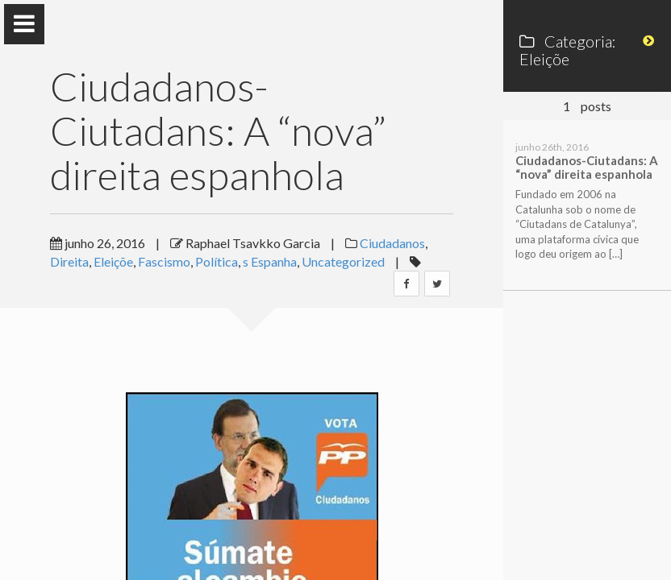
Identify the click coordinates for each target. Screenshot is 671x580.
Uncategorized (343, 261)
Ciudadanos (392, 243)
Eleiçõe (113, 261)
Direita (69, 261)
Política (216, 261)
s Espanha (270, 261)
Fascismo (164, 261)
